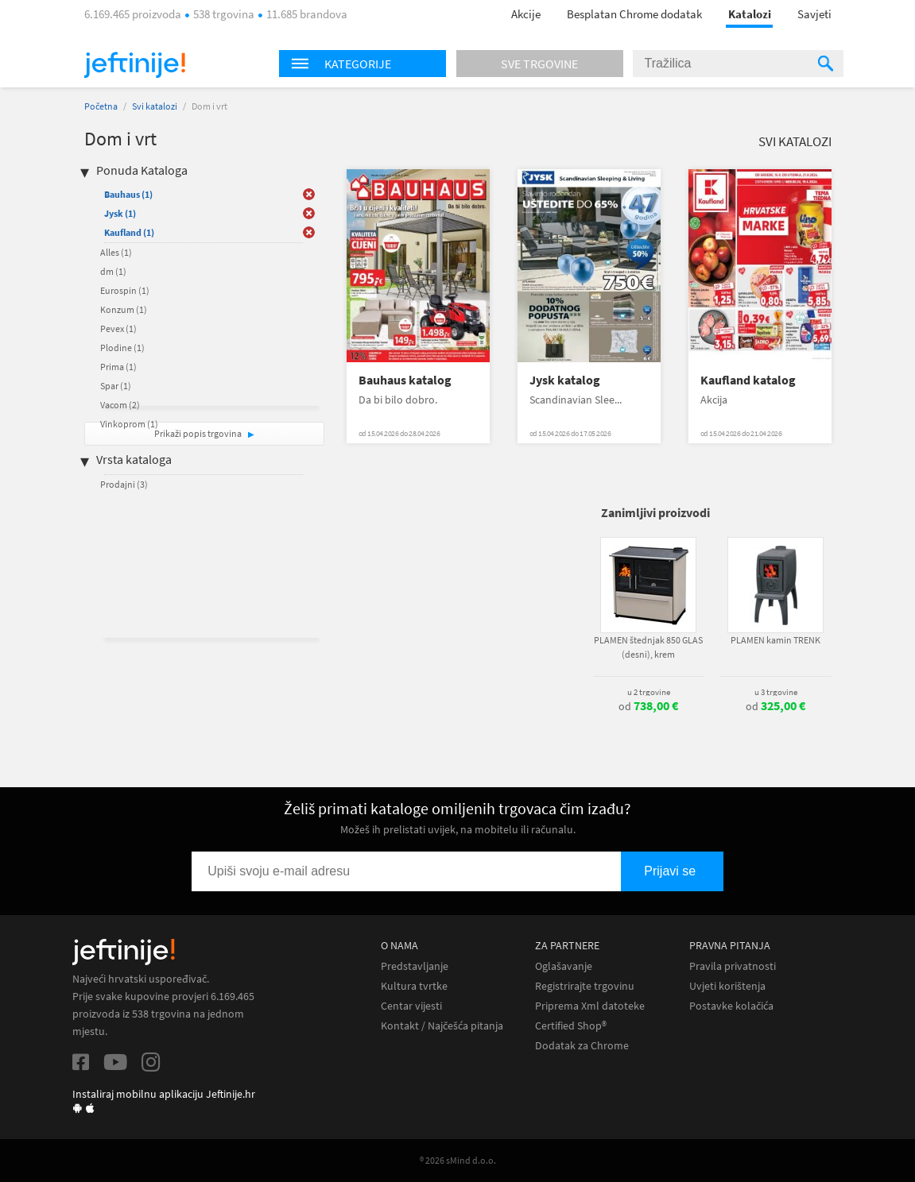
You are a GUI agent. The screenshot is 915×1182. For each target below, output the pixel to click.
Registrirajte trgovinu (584, 986)
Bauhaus (128, 194)
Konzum (123, 309)
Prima (118, 367)
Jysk (120, 213)
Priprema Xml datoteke (590, 1006)
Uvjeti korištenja (727, 986)
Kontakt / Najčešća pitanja (442, 1026)
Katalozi (749, 13)
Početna (101, 106)
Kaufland (129, 232)
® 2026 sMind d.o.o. (458, 1160)
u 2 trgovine (648, 691)
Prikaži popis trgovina (198, 433)
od (648, 706)
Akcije (526, 13)
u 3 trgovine (775, 691)
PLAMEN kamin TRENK (775, 640)
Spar (115, 386)
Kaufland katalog (748, 380)
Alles (116, 252)
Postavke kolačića (731, 1006)
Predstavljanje (414, 966)
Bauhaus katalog (405, 380)
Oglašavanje (563, 966)
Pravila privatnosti (732, 966)
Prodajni (124, 484)
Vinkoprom (129, 424)
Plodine (122, 347)
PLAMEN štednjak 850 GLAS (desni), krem (648, 647)
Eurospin (124, 290)
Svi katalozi (154, 106)
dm (113, 271)
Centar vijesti (411, 1006)
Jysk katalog (564, 380)
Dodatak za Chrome (582, 1046)
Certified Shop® (571, 1026)
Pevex (118, 328)
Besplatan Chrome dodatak (634, 13)
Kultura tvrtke (414, 986)
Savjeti (814, 13)
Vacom (120, 405)
